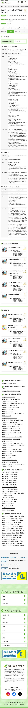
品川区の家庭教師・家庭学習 (9, 456)
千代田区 (11, 516)
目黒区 (3, 520)
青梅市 (8, 528)
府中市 (12, 528)
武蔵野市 (21, 526)
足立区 (8, 524)
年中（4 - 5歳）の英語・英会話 (9, 476)
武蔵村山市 (15, 535)
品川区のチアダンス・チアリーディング (11, 432)
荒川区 (15, 522)
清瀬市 (3, 535)
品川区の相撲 (20, 443)
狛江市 (17, 533)
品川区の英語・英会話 (7, 420)
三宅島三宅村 (19, 543)
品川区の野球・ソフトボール (17, 403)
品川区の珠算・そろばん (8, 445)
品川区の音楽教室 (6, 416)
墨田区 (12, 518)
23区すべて (4, 516)
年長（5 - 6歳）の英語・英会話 (9, 478)
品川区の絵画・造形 (19, 445)
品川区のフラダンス (7, 439)
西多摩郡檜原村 (6, 541)
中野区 (21, 520)
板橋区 (19, 522)
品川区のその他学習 (19, 464)
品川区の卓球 (5, 405)
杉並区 (3, 522)
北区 (12, 522)
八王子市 (12, 526)
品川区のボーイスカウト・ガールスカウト (12, 437)
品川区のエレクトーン (7, 411)
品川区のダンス (16, 428)
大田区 (8, 520)
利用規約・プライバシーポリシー (11, 704)
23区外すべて (5, 526)
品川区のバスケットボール (8, 409)
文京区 (3, 518)
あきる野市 (13, 537)
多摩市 (20, 535)
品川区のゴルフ (13, 405)
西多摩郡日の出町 (15, 539)
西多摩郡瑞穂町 (6, 539)
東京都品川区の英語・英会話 (9, 383)
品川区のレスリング (7, 453)
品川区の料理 (15, 462)
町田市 (3, 531)
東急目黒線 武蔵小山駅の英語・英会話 (11, 391)
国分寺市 (4, 533)
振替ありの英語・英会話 (8, 503)
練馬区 (3, 524)
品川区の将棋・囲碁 (7, 451)
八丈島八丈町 (10, 545)
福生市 (13, 533)
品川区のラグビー (6, 407)
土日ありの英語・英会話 (8, 497)
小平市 (13, 531)
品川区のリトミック (18, 420)
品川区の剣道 (5, 435)
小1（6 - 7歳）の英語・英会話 (9, 480)
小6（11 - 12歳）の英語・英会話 (9, 491)
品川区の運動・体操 (7, 399)
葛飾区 (12, 524)
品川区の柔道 (5, 430)
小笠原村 (22, 545)
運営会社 (22, 704)
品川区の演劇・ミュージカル (9, 443)
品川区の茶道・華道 (17, 451)
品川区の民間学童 (6, 462)
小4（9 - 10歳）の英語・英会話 (9, 487)
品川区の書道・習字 (7, 441)
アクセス (24, 31)
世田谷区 (13, 520)
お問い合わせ (6, 702)
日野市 (17, 531)
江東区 (16, 518)
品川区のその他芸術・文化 (8, 466)
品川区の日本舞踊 (6, 458)
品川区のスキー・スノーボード (9, 418)
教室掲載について (14, 702)
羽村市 (8, 537)
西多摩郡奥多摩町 (15, 541)
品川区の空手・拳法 (7, 428)
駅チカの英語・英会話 (7, 506)
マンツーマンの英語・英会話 (9, 501)
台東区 (8, 518)
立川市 (16, 526)
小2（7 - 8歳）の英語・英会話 (9, 482)
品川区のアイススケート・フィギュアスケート (13, 414)
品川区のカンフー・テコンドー (9, 460)
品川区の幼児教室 (6, 426)
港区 (19, 516)
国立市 (9, 533)
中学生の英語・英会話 (7, 493)
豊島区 (8, 522)
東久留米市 (9, 535)
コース (10, 31)
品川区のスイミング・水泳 (8, 397)
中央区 (15, 516)
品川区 (20, 518)
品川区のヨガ (5, 422)
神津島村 (13, 543)
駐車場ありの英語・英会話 (8, 508)
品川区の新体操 (16, 399)
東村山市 (22, 531)
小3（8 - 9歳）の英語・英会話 (9, 485)
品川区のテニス (6, 403)
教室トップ (3, 31)
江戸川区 (17, 524)
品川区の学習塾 (13, 422)
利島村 (3, 543)
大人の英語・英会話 (7, 495)
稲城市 (3, 537)
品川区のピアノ (15, 407)
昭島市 (16, 528)
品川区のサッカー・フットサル (9, 401)
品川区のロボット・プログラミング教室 (11, 449)
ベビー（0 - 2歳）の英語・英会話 (10, 472)
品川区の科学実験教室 (15, 430)
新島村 (8, 543)
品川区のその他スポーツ (8, 464)
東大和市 (22, 533)
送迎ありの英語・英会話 (8, 510)
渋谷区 (17, 520)
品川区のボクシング (7, 447)
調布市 (20, 528)
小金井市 (8, 531)
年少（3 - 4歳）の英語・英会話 (9, 474)
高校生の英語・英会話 (19, 493)
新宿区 (22, 516)
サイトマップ (21, 702)
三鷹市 (3, 528)
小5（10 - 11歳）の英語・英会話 (9, 489)
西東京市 (19, 537)
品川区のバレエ (15, 426)
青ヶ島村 (17, 545)
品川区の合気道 (16, 439)
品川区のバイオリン (7, 424)
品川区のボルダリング (18, 424)
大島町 (21, 541)
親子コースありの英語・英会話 (9, 499)
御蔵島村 (4, 545)
